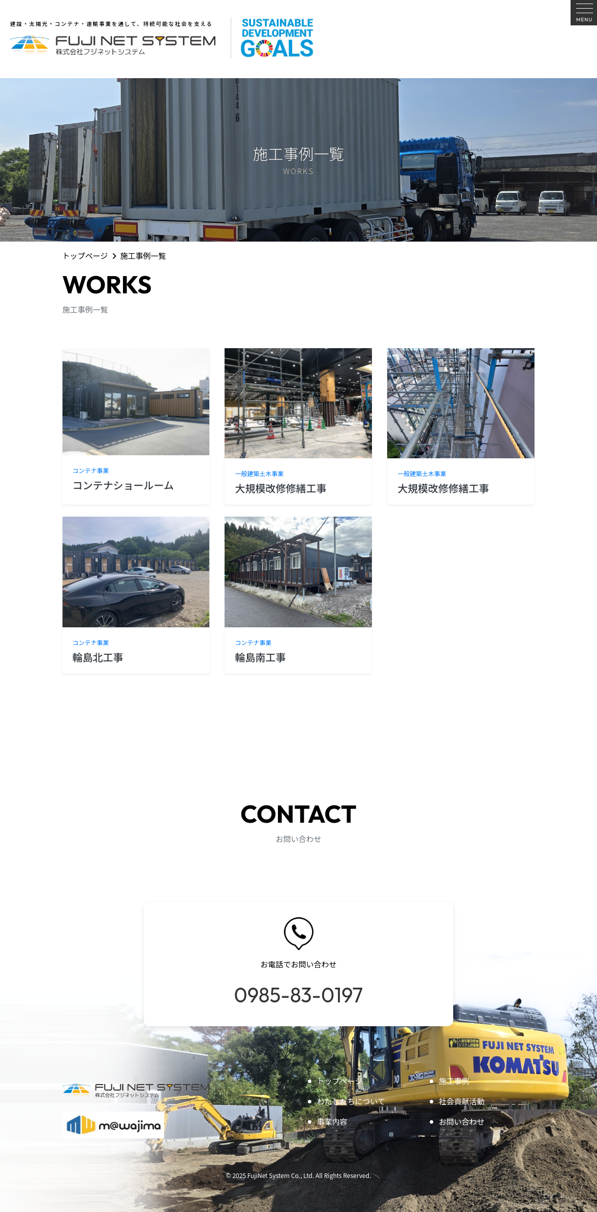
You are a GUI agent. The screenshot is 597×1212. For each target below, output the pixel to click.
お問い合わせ (456, 1121)
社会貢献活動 (456, 1101)
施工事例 (448, 1080)
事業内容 (327, 1121)
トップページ (85, 255)
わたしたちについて (346, 1101)
